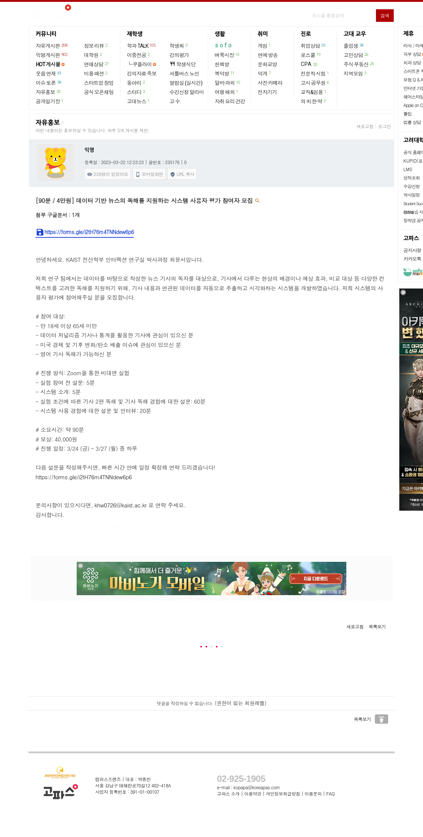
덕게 (265, 73)
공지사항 (412, 250)
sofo (224, 45)
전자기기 (267, 92)
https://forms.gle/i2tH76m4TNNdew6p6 (85, 232)
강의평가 (179, 55)
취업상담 (313, 45)
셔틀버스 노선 (184, 74)
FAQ (330, 793)
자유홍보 (48, 92)
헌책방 (222, 64)
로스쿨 (311, 54)
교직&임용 (314, 92)
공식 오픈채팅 (99, 92)
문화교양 (267, 64)
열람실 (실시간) (186, 83)
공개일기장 (50, 101)
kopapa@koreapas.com (257, 787)
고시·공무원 (315, 82)
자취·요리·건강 (230, 101)
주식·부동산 (359, 64)
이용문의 (313, 793)
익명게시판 (52, 54)
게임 (265, 45)
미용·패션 (96, 73)
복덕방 (225, 73)
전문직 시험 (315, 73)
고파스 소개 (228, 793)
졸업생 (354, 45)
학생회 (179, 45)
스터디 (136, 92)
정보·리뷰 (96, 45)
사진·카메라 (270, 83)
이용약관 (252, 793)
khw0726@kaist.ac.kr (120, 505)
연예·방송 (268, 55)
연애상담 (96, 64)
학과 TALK (141, 45)
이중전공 (138, 54)
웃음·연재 (49, 73)
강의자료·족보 (142, 74)
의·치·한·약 (313, 101)
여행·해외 (227, 92)
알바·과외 (228, 82)
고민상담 (356, 54)
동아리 (136, 82)
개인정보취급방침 (283, 793)
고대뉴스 (138, 101)
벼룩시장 (227, 54)
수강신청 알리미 (187, 92)
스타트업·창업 (99, 83)
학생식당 (183, 64)
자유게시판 (52, 45)
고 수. (175, 101)
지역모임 (355, 73)
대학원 (93, 54)
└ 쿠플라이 (139, 64)
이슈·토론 (49, 82)
